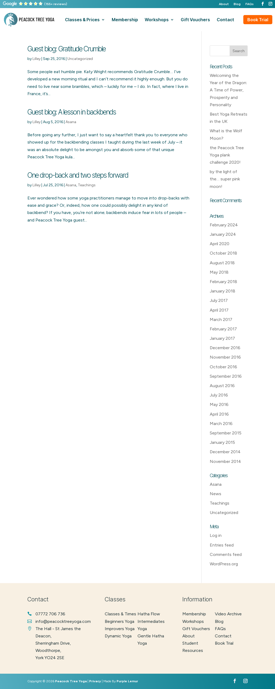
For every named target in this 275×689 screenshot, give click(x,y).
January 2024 (223, 234)
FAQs (249, 4)
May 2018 (219, 272)
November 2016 (225, 357)
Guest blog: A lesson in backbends (71, 112)
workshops (157, 20)
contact (225, 20)
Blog (237, 4)
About (224, 4)
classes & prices (82, 20)
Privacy (95, 681)
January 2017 (222, 338)
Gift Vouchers (196, 628)
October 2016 (223, 366)
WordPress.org (224, 563)
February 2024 (224, 224)
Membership (194, 613)
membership (125, 20)
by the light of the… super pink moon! (225, 179)
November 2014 (225, 461)
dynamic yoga (118, 635)
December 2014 (225, 451)
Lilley (36, 58)
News (215, 493)
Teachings (87, 185)
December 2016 (225, 347)
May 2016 (219, 404)
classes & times (120, 613)
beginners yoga (119, 621)
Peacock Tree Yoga (71, 681)
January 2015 (222, 442)
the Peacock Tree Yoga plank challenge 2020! (227, 155)
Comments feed (226, 554)
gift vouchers (195, 20)
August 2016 (222, 385)
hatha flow (149, 613)
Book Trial (257, 19)
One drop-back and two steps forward (77, 175)
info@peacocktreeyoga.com (63, 621)
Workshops (193, 621)
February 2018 (223, 281)
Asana (71, 122)
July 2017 (219, 300)
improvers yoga (120, 628)
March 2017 (221, 319)
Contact (223, 635)
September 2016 (226, 376)
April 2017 (219, 310)
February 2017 (223, 328)
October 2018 (223, 253)
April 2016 (219, 414)
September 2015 (225, 432)
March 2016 (221, 423)
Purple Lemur (127, 681)
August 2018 (222, 262)
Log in (216, 535)
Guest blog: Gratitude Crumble (66, 49)
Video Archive (228, 613)
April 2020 (219, 243)
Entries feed (222, 545)
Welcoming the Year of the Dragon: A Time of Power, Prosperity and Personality (228, 90)
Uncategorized (80, 58)
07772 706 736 (50, 613)
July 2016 (219, 395)
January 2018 (222, 291)
